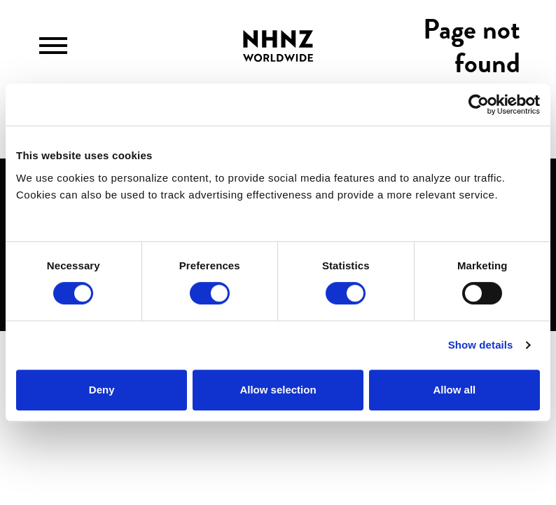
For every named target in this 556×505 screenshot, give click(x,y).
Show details (480, 345)
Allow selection (277, 390)
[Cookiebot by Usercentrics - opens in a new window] (478, 104)
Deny (102, 390)
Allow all (454, 390)
